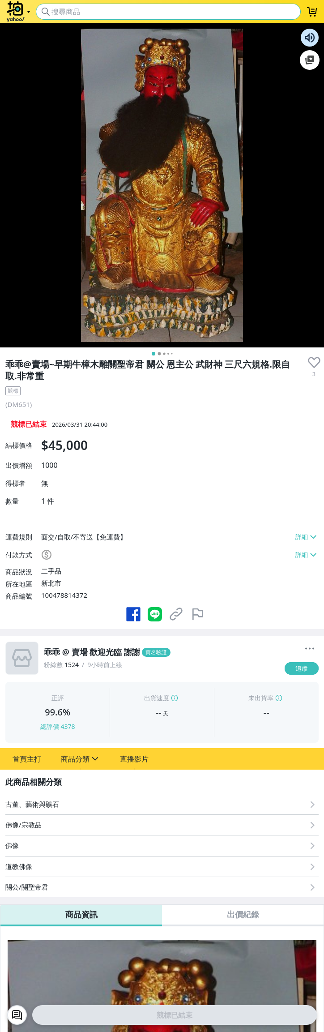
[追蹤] (302, 668)
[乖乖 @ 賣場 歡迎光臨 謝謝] (161, 652)
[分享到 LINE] (155, 614)
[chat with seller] (17, 1015)
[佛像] (162, 845)
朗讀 (310, 38)
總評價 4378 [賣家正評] (57, 726)
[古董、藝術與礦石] (162, 804)
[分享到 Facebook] (133, 614)
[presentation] (314, 362)
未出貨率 (260, 698)
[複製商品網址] (176, 614)
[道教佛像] (162, 866)
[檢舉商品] (198, 614)
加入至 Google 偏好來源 (310, 60)
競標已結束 (174, 1015)
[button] (27, 759)
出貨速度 (156, 698)
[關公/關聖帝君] (162, 887)
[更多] (310, 649)
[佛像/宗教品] (162, 825)
